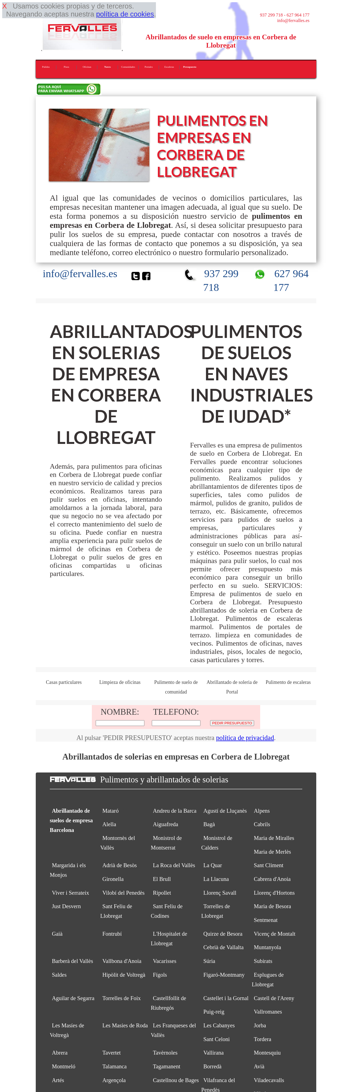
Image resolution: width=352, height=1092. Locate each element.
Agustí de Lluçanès (225, 811)
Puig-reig (213, 1012)
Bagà (209, 824)
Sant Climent (268, 865)
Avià (259, 1066)
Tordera (262, 1039)
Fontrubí (112, 934)
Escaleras (169, 66)
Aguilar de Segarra (73, 998)
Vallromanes (268, 1012)
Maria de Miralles (274, 838)
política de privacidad (245, 737)
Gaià (57, 934)
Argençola (114, 1080)
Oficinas (87, 66)
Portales (149, 66)
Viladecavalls (269, 1080)
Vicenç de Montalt (274, 934)
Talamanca (114, 1066)
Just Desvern (66, 906)
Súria (209, 961)
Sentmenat (265, 920)
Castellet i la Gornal (225, 998)
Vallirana (213, 1053)
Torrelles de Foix (121, 998)
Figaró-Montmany (223, 975)
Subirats (263, 961)
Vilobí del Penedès (123, 893)
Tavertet (111, 1053)
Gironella (112, 879)
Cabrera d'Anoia (272, 879)
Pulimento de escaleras (288, 682)
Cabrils (262, 824)
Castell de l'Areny (274, 998)
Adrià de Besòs (119, 865)
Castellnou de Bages (176, 1080)
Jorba (260, 1025)
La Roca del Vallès (174, 865)
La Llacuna (216, 879)
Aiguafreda (165, 824)
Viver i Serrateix (70, 893)
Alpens (262, 811)
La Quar (212, 865)
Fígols (160, 975)
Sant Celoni (216, 1039)
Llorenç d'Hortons (274, 893)
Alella (109, 824)
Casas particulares (64, 682)
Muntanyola (267, 947)
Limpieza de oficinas (120, 682)
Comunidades (128, 66)
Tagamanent (166, 1066)
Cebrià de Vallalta (223, 947)
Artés (58, 1080)
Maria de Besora (272, 906)
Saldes (59, 975)
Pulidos (46, 66)
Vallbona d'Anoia (121, 961)
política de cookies (125, 14)
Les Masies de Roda (125, 1025)
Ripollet (162, 893)
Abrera (60, 1053)
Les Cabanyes (219, 1025)
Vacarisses (164, 961)
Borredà (212, 1066)
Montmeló (63, 1066)
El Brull (162, 879)
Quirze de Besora (222, 934)
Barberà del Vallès (72, 961)
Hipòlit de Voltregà (123, 975)
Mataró (110, 811)
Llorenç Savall (219, 893)
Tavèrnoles (165, 1053)
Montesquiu (267, 1053)
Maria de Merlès (272, 852)
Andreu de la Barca (175, 811)
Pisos (66, 66)
